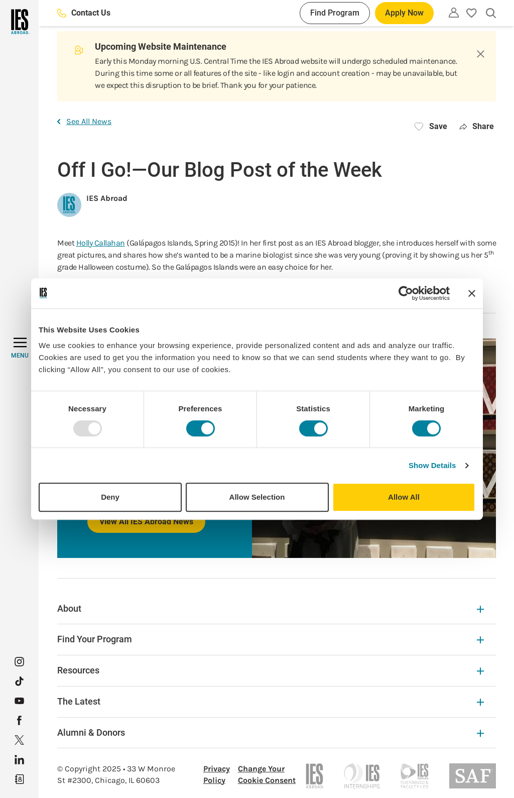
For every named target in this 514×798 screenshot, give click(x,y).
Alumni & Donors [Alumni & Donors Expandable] (270, 732)
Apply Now (404, 13)
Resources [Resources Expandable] (270, 670)
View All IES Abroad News (146, 521)
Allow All (404, 497)
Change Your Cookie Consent (267, 774)
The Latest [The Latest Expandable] (270, 701)
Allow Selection (257, 497)
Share (476, 126)
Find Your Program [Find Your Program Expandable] (270, 639)
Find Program (334, 13)
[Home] (19, 21)
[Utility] (454, 13)
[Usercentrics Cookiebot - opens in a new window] (406, 293)
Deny (110, 497)
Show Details (432, 465)
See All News (84, 121)
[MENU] (20, 348)
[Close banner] (471, 293)
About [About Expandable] (270, 608)
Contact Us (83, 13)
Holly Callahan (100, 243)
